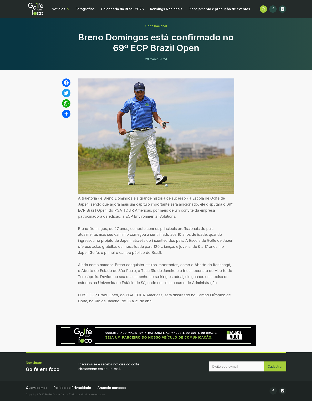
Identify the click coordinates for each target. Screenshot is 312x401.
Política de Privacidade (72, 388)
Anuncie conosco (111, 388)
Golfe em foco (35, 9)
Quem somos (36, 388)
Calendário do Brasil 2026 (122, 9)
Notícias (58, 9)
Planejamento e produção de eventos (219, 9)
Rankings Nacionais (166, 9)
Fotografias (85, 9)
